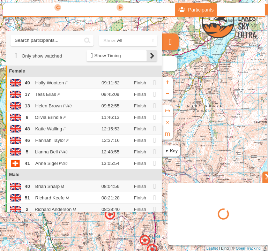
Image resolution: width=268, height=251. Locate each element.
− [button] (168, 94)
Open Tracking (248, 248)
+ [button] (168, 82)
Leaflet (212, 248)
